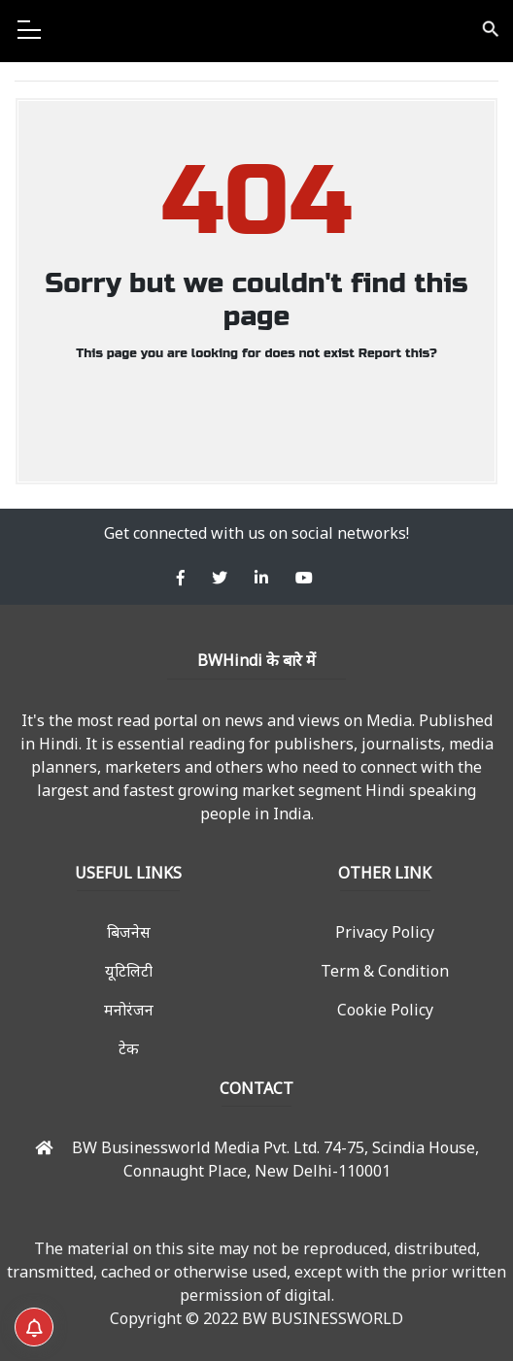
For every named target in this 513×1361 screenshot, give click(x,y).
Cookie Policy (385, 1009)
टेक (129, 1048)
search (489, 29)
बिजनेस (129, 932)
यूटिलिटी (129, 970)
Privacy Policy (384, 932)
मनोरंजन (129, 1009)
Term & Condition (385, 970)
